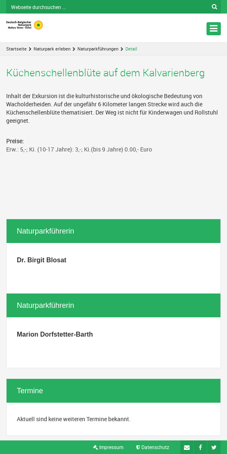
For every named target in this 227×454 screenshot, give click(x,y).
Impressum (108, 447)
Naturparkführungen (97, 49)
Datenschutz (152, 447)
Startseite (16, 49)
